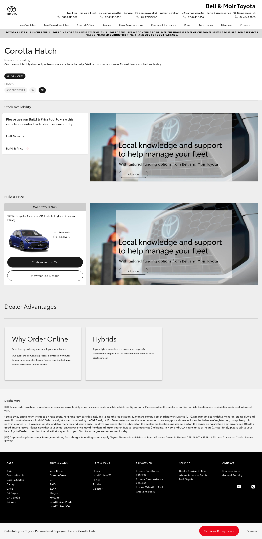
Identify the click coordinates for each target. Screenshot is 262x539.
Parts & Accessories (131, 25)
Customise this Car (45, 262)
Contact (245, 25)
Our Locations (231, 471)
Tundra (97, 484)
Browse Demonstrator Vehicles (149, 480)
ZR (42, 90)
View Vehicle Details (45, 275)
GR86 (10, 488)
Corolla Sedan (15, 480)
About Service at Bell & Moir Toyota (193, 477)
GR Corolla (13, 497)
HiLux (96, 471)
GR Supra (12, 493)
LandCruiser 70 (102, 475)
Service (106, 25)
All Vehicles (14, 76)
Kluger (54, 493)
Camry (11, 484)
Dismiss (252, 531)
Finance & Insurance (163, 25)
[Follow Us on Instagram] (253, 486)
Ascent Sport (15, 90)
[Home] (9, 25)
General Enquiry (232, 475)
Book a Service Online (192, 471)
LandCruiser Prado (61, 502)
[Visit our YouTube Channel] (239, 486)
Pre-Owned (144, 463)
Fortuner (55, 497)
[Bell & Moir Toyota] (12, 10)
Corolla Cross (58, 475)
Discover (226, 25)
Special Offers (85, 25)
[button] (17, 148)
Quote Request (145, 491)
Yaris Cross (56, 471)
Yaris (9, 471)
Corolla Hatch (15, 475)
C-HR (53, 480)
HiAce (96, 480)
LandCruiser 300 (60, 506)
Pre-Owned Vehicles (56, 25)
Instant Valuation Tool (149, 487)
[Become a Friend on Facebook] (224, 486)
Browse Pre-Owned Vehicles (148, 472)
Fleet (187, 25)
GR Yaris (12, 502)
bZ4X (53, 488)
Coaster (97, 488)
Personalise (206, 25)
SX (32, 90)
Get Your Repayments (219, 531)
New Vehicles (27, 25)
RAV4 (53, 484)
